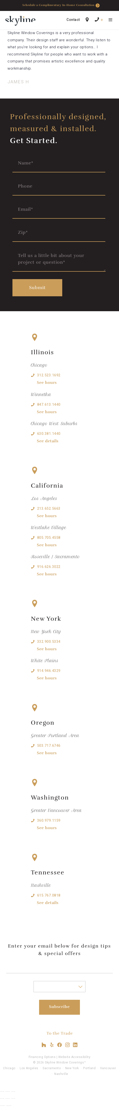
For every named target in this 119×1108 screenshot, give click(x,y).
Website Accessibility (74, 1057)
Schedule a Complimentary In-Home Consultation (61, 5)
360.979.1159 (48, 820)
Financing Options (42, 1057)
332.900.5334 (48, 642)
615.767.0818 (48, 895)
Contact (73, 20)
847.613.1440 (48, 404)
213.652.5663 (48, 508)
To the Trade (60, 1033)
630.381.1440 (48, 434)
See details (48, 441)
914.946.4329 (48, 671)
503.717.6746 (48, 746)
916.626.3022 (48, 567)
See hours (47, 382)
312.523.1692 (48, 375)
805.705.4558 (48, 538)
